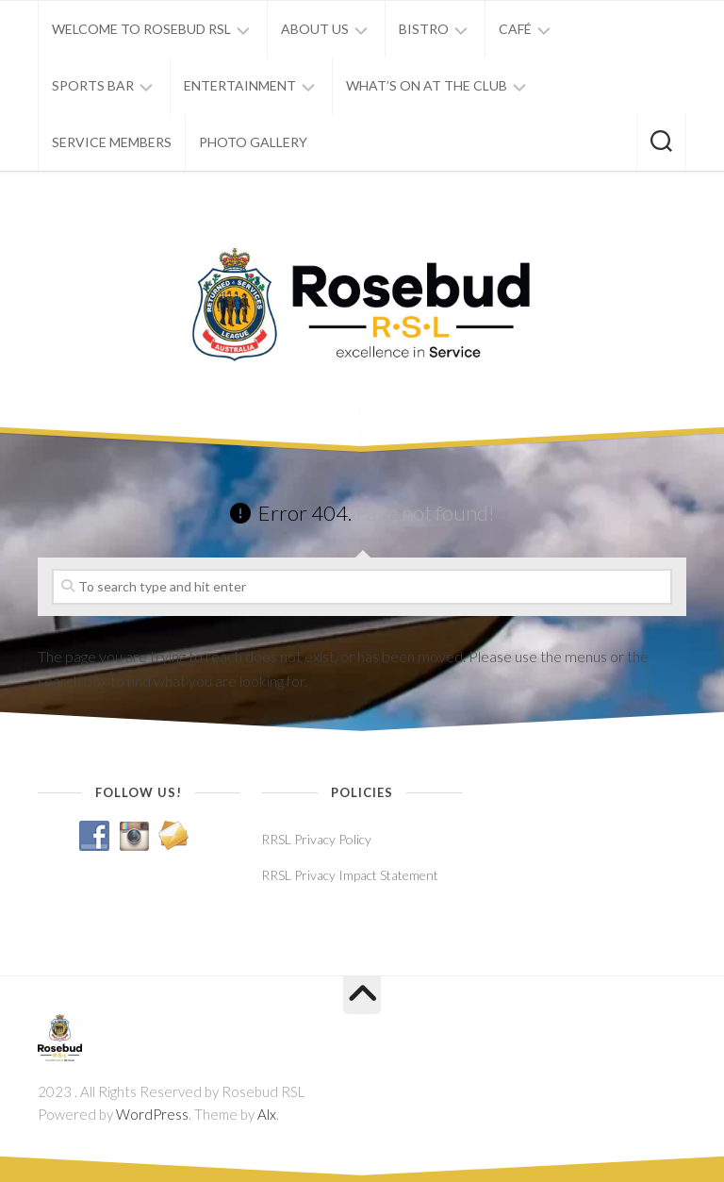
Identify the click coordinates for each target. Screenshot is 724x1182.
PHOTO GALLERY (253, 142)
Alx (266, 1114)
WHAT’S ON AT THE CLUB (426, 85)
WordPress (152, 1114)
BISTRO (424, 29)
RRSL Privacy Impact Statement (349, 875)
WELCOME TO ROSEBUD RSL (141, 29)
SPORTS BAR (93, 85)
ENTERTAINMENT (240, 85)
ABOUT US (315, 29)
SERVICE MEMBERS (112, 142)
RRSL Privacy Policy (316, 839)
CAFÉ (515, 29)
